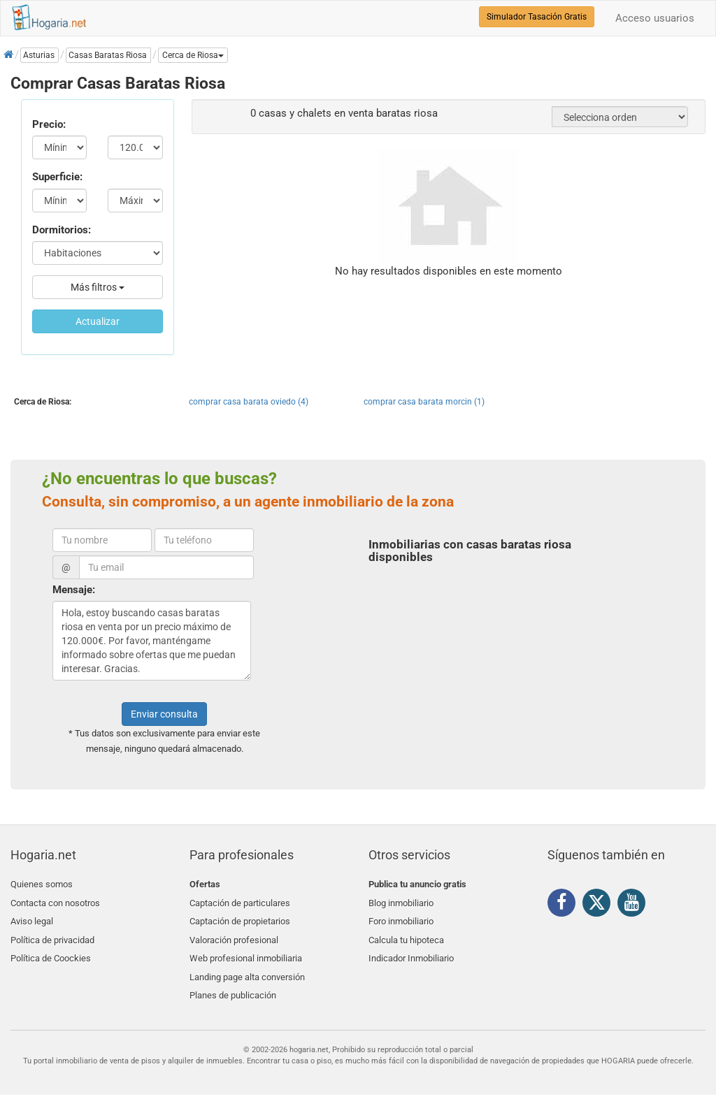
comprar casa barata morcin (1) (424, 402)
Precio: (49, 124)
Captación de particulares (239, 901)
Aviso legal (31, 917)
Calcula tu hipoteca (406, 934)
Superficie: (57, 176)
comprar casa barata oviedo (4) (248, 402)
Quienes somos (41, 884)
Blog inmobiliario (401, 901)
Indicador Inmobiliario (411, 950)
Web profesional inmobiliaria (245, 950)
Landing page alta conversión (247, 966)
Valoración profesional (233, 934)
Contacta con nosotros (55, 901)
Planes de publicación (232, 982)
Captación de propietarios (239, 917)
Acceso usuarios (654, 18)
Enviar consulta (164, 714)
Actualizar (98, 321)
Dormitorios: (61, 230)
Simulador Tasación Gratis (537, 17)
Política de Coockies (50, 950)
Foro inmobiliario (401, 917)
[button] (193, 55)
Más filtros (97, 287)
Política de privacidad (52, 934)
